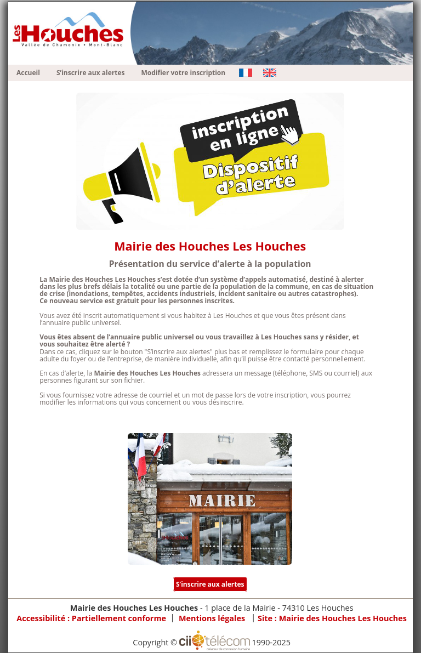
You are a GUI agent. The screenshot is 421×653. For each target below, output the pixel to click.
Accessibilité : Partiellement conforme (91, 618)
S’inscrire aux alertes (90, 72)
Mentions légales (212, 618)
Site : (332, 618)
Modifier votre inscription (183, 72)
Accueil (28, 72)
